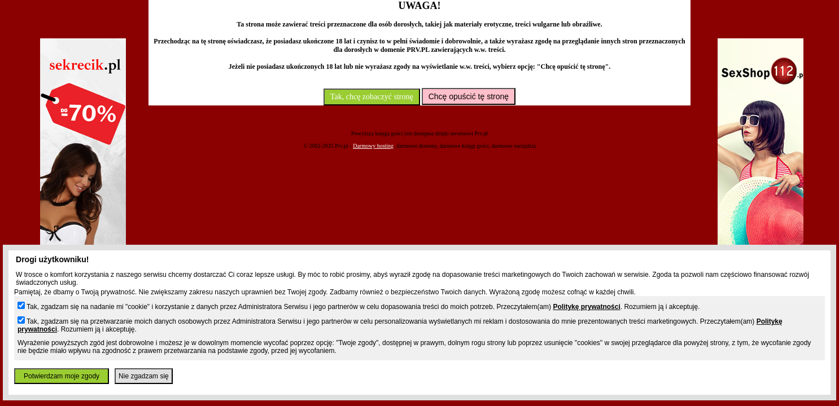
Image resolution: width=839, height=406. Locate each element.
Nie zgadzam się (144, 376)
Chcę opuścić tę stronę (469, 96)
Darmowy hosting (373, 146)
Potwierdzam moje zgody (61, 376)
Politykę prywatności (586, 307)
